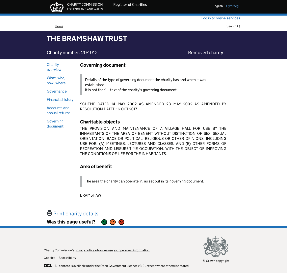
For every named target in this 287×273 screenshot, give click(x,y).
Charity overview (54, 67)
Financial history (60, 99)
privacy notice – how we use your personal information (112, 250)
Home (59, 26)
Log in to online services (220, 18)
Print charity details (72, 213)
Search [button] (233, 26)
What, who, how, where (56, 80)
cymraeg (232, 6)
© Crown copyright (216, 261)
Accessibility (67, 258)
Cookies (49, 258)
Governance (57, 91)
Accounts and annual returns (59, 110)
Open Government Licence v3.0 (122, 266)
